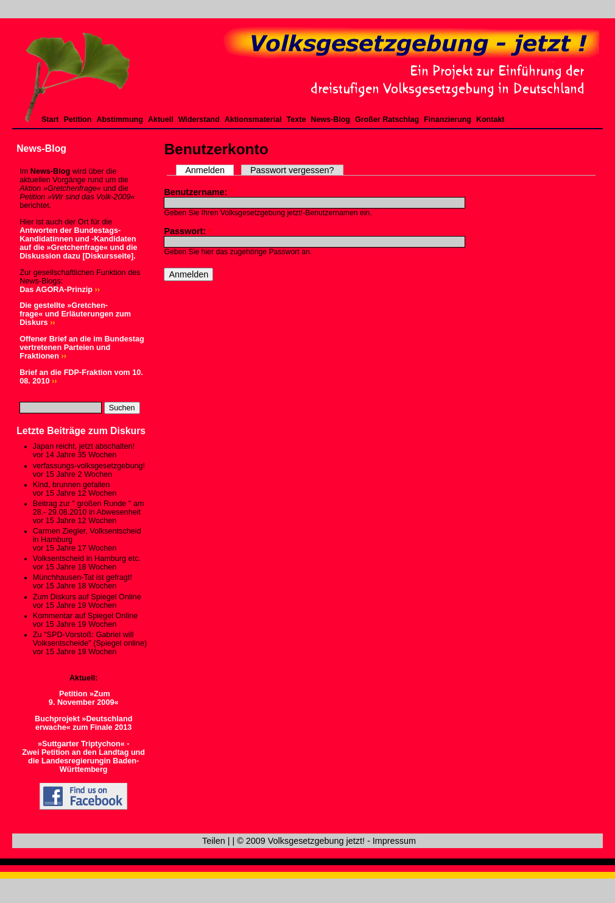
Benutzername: (198, 192)
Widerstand (199, 119)
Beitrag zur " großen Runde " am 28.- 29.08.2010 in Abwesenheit (88, 507)
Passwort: (187, 231)
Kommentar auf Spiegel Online (85, 616)
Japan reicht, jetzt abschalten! (84, 446)
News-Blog (330, 119)
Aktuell (161, 119)
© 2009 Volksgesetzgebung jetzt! (301, 841)
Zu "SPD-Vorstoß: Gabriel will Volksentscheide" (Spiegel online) (90, 639)
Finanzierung (447, 119)
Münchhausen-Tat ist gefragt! (82, 577)
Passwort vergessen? (292, 170)
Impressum (394, 841)
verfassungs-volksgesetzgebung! (89, 466)
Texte (296, 119)
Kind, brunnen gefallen (71, 484)
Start (50, 119)
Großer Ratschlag (387, 119)
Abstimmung (119, 119)
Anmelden (205, 170)
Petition (78, 119)
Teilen (213, 841)
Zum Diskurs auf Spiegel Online (87, 597)
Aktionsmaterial (253, 119)
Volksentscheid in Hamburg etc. (87, 558)
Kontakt (490, 119)
